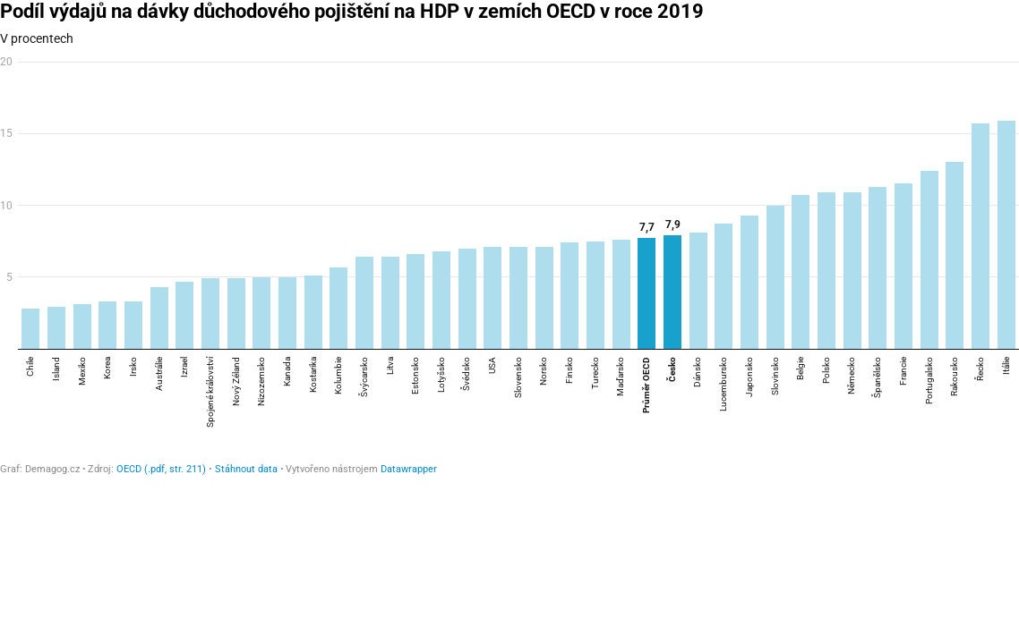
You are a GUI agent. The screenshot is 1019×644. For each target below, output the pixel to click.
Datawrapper (409, 469)
